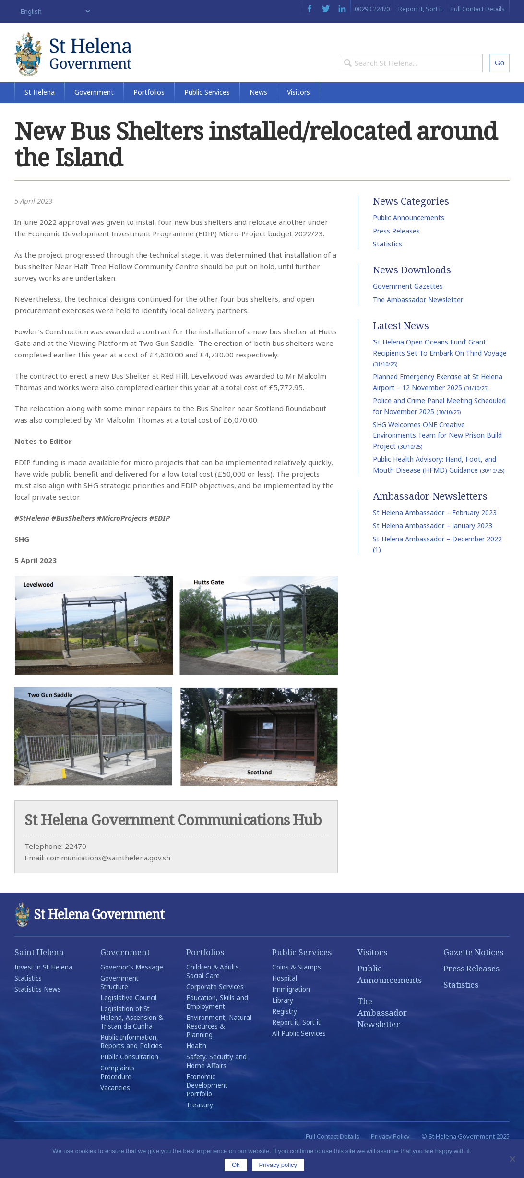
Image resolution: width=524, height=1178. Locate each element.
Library (282, 1027)
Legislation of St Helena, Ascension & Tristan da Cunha (131, 1044)
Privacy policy (278, 1164)
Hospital (284, 1005)
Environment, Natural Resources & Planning (218, 1053)
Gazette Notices (473, 978)
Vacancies (115, 1114)
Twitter (326, 8)
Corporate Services (215, 1013)
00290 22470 (372, 8)
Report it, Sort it (420, 8)
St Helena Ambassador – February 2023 (435, 539)
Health (196, 1072)
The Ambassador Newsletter (418, 326)
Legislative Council (128, 1024)
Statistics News (37, 1016)
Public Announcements (408, 244)
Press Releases (396, 257)
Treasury (199, 1132)
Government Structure (119, 1009)
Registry (284, 1038)
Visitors (298, 118)
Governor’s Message (131, 994)
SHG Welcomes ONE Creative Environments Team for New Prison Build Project (437, 462)
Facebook (309, 8)
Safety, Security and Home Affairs (216, 1088)
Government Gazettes (408, 313)
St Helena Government (97, 63)
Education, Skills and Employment (217, 1029)
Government (94, 118)
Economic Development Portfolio (206, 1112)
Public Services (207, 118)
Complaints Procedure (117, 1099)
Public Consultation (129, 1084)
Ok (236, 1164)
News (258, 118)
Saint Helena (39, 978)
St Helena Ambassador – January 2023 (432, 552)
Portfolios (149, 118)
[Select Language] (53, 11)
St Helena (39, 118)
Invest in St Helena (43, 994)
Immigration (291, 1016)
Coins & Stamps (296, 994)
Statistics (387, 270)
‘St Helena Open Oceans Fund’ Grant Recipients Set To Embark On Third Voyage (440, 379)
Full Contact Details (478, 8)
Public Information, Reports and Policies (131, 1068)
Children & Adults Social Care (212, 998)
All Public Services (299, 1060)
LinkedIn (342, 8)
